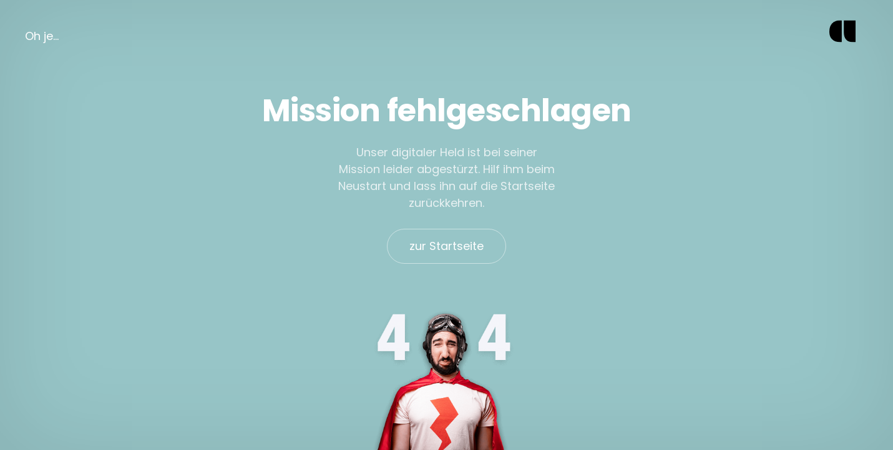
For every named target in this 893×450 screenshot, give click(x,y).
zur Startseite (446, 246)
